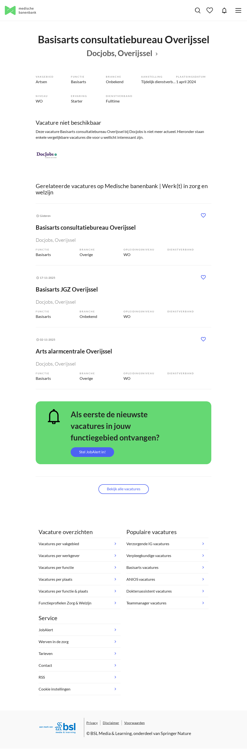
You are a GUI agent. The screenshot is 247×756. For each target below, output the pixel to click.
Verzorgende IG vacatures (147, 543)
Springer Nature (176, 733)
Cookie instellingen (54, 689)
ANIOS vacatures (140, 579)
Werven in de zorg (54, 641)
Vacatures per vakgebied (59, 543)
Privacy (92, 723)
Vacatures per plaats (55, 579)
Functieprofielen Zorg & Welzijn (65, 603)
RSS (42, 677)
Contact (45, 665)
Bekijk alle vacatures (123, 488)
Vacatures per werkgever (59, 555)
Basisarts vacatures (142, 567)
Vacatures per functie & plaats (63, 591)
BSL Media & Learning (111, 733)
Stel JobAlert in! (92, 451)
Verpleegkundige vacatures (148, 555)
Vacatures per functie (56, 567)
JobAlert (224, 10)
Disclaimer (111, 723)
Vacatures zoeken (197, 10)
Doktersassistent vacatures (149, 591)
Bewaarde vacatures (210, 10)
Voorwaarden (134, 723)
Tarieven (46, 653)
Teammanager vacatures (146, 603)
